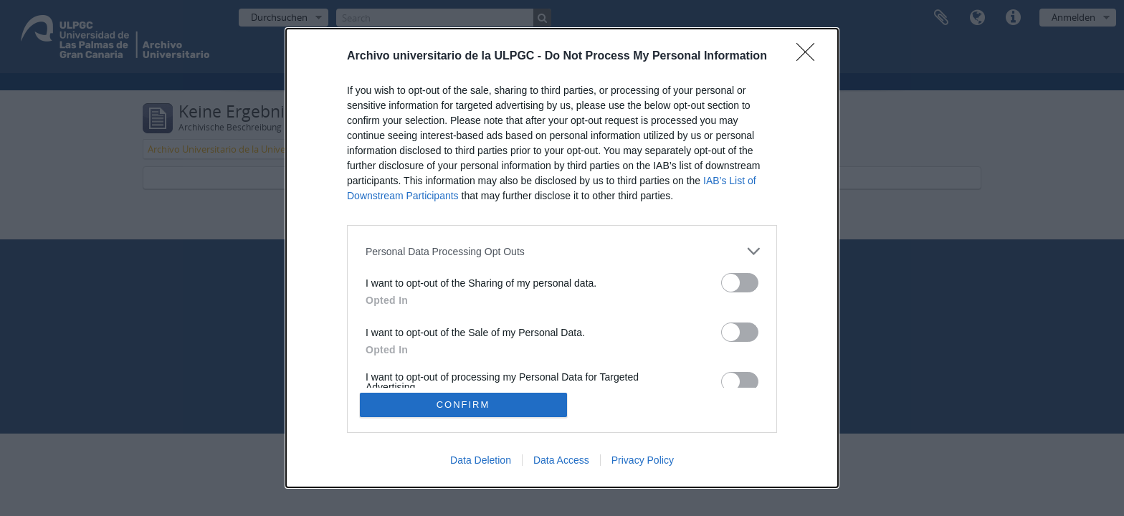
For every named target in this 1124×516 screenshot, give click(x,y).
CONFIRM (463, 404)
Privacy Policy (642, 460)
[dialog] (562, 258)
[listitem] (562, 251)
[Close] (810, 56)
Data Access (561, 460)
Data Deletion (480, 460)
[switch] (739, 282)
